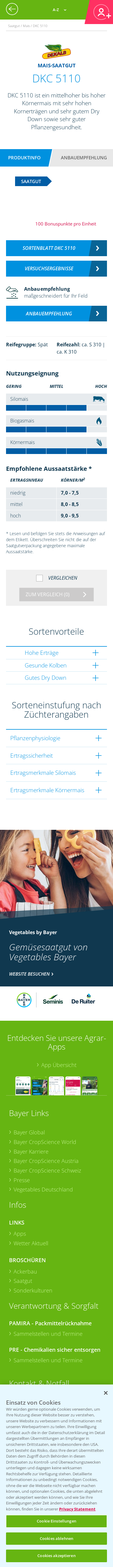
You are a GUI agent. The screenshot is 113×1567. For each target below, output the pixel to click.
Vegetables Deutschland (43, 1189)
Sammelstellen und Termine (48, 1333)
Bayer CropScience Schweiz (47, 1170)
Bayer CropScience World (45, 1141)
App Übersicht (59, 1065)
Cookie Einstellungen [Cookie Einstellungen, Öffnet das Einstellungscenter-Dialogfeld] (56, 1521)
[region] (56, 1476)
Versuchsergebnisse (49, 268)
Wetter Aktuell (31, 1243)
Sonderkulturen (33, 1290)
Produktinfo (24, 158)
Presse (22, 1180)
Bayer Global (29, 1132)
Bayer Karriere (31, 1151)
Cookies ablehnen (56, 1538)
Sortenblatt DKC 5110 (49, 248)
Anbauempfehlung (84, 158)
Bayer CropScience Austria (46, 1160)
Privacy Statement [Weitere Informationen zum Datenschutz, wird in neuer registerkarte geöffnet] (77, 1509)
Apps (20, 1233)
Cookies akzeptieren (56, 1555)
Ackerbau (25, 1271)
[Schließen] (105, 1393)
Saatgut (23, 1280)
